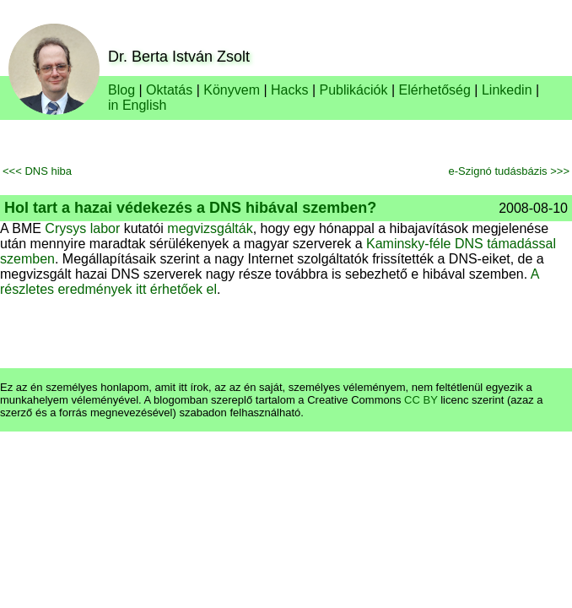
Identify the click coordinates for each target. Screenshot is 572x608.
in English (137, 105)
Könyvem (231, 90)
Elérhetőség (435, 90)
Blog (121, 90)
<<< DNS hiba (37, 171)
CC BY (421, 400)
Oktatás (169, 90)
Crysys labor (82, 228)
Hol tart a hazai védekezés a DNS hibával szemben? (190, 207)
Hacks (289, 90)
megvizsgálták (209, 228)
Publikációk (354, 90)
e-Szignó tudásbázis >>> (509, 171)
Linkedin (507, 90)
